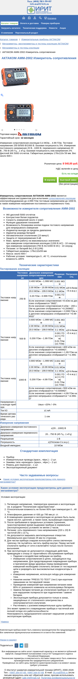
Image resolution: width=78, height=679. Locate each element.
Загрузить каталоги (10, 28)
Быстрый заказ (68, 180)
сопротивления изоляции (62, 198)
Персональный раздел (26, 33)
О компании (7, 33)
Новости (53, 28)
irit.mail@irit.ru (39, 4)
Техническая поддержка (34, 28)
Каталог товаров (9, 23)
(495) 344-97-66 (35, 672)
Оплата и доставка (29, 23)
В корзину (50, 180)
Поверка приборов (50, 23)
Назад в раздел (8, 640)
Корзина (51, 18)
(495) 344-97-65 (18, 672)
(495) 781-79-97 (42, 1)
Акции (63, 28)
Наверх (5, 621)
